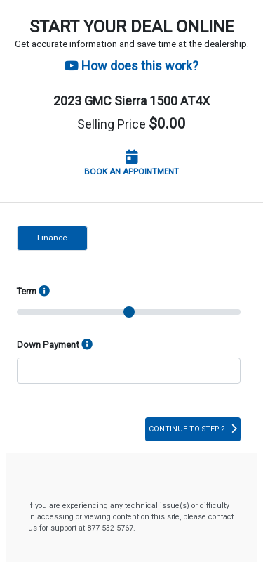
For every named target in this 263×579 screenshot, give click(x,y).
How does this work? (131, 65)
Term (33, 292)
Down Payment (55, 345)
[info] (87, 345)
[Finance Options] (44, 292)
